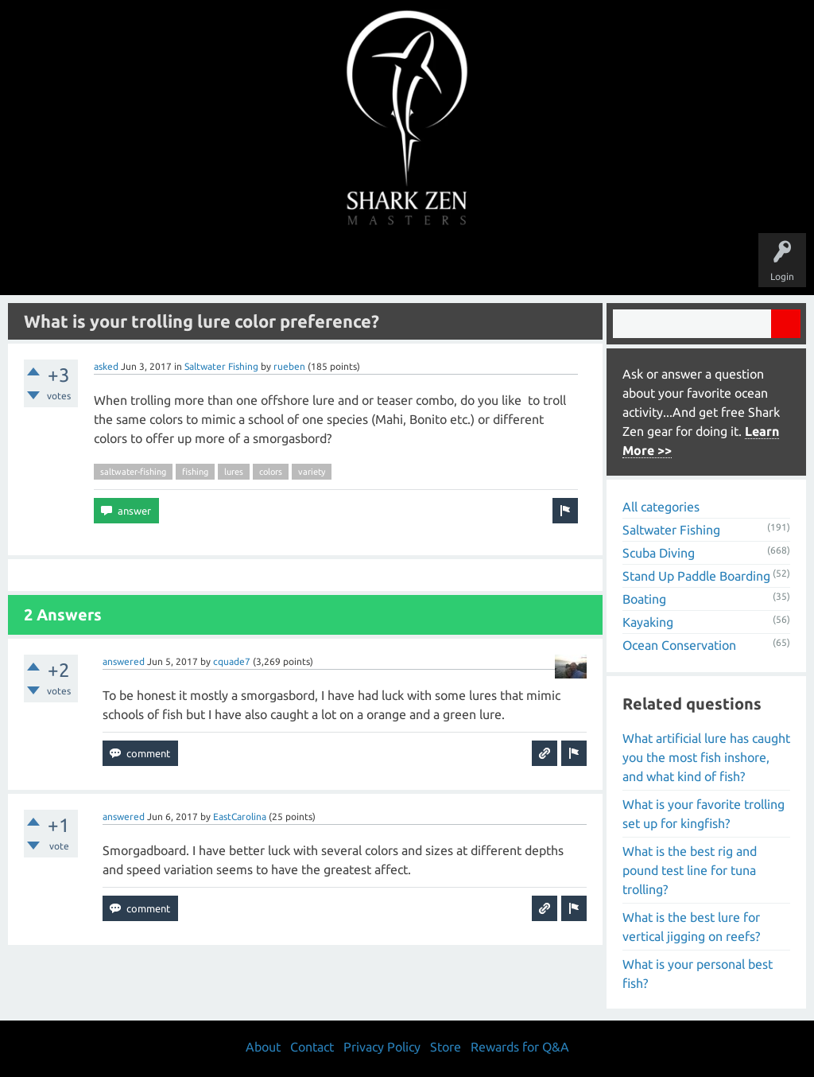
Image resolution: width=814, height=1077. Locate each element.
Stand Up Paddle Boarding (696, 576)
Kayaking (647, 622)
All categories (661, 507)
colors (270, 471)
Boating (644, 599)
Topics (358, 264)
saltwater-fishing (133, 471)
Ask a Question (473, 264)
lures (233, 471)
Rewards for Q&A (520, 1047)
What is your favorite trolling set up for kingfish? (703, 813)
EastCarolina (239, 816)
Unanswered (297, 264)
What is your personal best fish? (697, 973)
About (540, 264)
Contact (312, 1047)
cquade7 (231, 661)
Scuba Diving (658, 553)
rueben (289, 366)
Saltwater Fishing (221, 366)
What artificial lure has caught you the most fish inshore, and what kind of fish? (706, 757)
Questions (230, 264)
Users (407, 264)
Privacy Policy (382, 1047)
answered (124, 661)
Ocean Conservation (679, 645)
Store (589, 264)
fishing (195, 471)
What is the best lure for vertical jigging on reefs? (691, 926)
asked (106, 366)
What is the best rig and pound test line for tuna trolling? (689, 870)
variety (311, 471)
